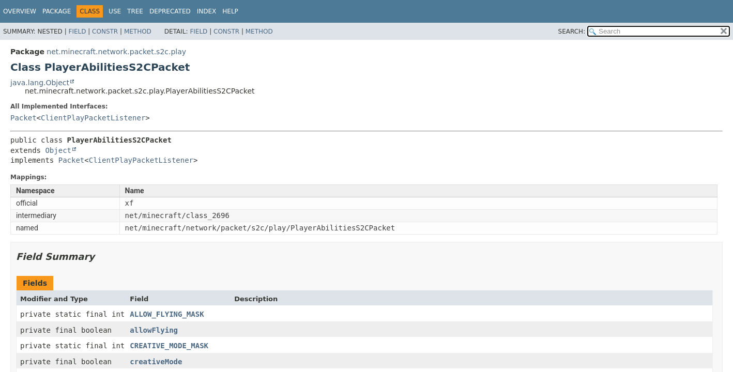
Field (77, 31)
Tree (135, 11)
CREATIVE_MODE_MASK (169, 346)
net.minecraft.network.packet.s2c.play (116, 52)
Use (115, 11)
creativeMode (156, 362)
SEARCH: (572, 31)
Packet (23, 118)
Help (230, 11)
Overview (19, 11)
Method (137, 31)
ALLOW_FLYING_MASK (167, 314)
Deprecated (170, 11)
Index (207, 11)
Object (58, 150)
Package (56, 11)
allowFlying (154, 330)
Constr (105, 31)
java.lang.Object (39, 83)
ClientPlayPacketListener (93, 118)
